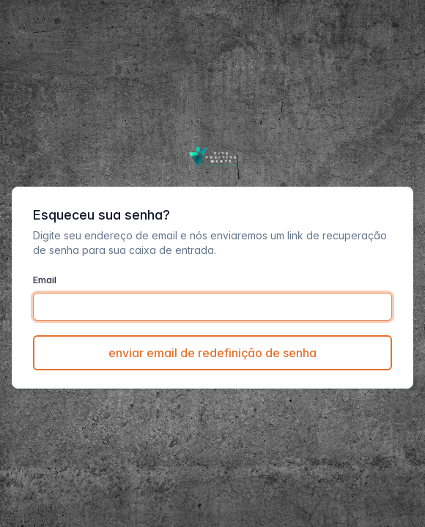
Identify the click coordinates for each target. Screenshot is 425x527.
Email (44, 279)
